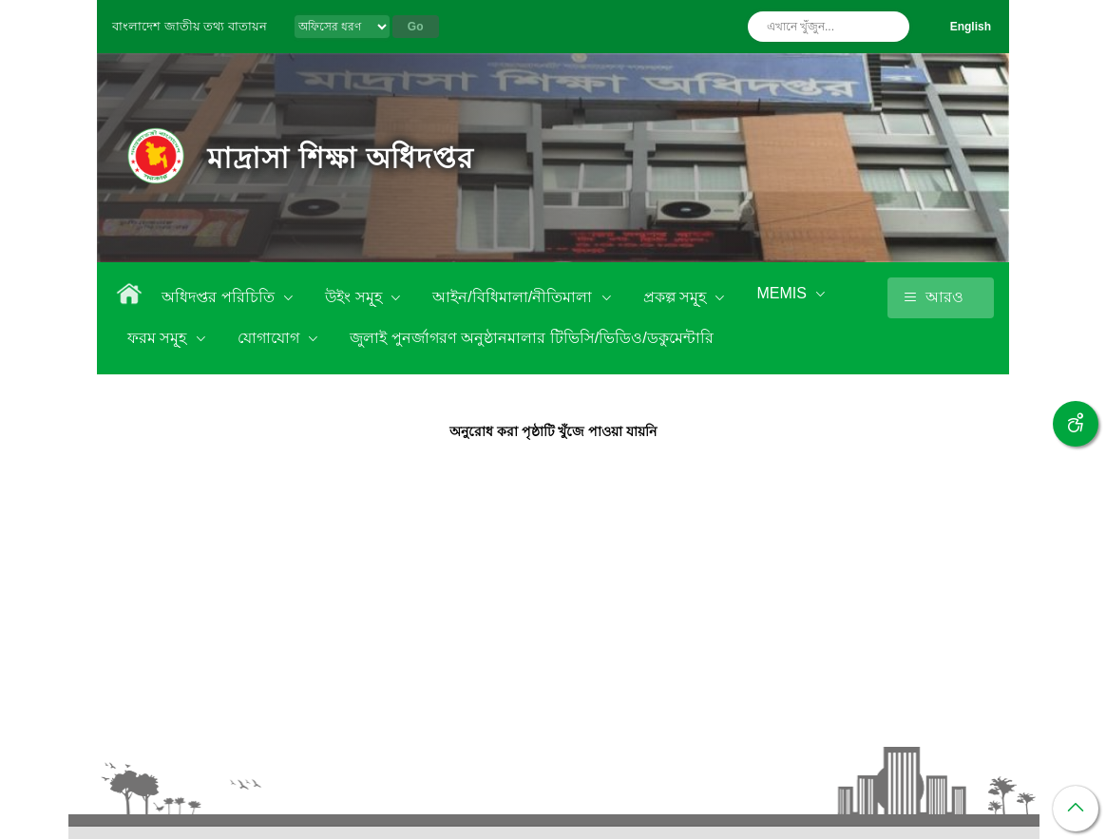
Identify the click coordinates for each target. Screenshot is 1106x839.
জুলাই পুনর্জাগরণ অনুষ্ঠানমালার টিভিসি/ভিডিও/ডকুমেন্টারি (531, 338)
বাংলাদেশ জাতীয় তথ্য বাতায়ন (189, 26)
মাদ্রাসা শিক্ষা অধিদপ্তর (340, 158)
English (970, 26)
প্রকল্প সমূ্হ (677, 297)
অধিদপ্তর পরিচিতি (220, 297)
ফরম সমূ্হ (159, 338)
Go (416, 26)
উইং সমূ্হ (355, 297)
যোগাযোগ (270, 338)
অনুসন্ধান (890, 26)
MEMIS (783, 293)
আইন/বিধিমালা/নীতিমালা (514, 297)
